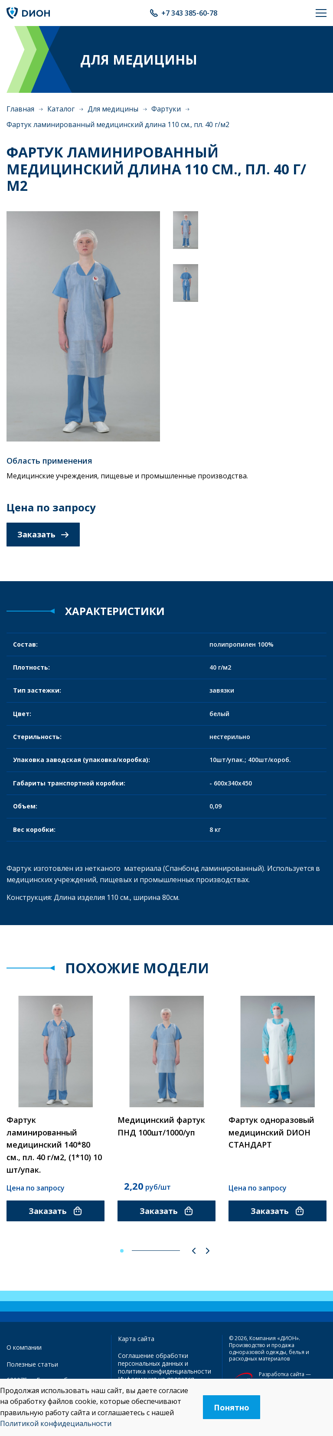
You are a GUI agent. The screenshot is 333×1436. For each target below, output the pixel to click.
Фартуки (166, 109)
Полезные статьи (32, 1364)
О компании (24, 1347)
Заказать (43, 534)
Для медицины (113, 109)
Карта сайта (136, 1339)
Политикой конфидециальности (55, 1423)
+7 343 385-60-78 (189, 13)
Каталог (61, 109)
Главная (20, 109)
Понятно (231, 1407)
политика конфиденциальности (164, 1371)
